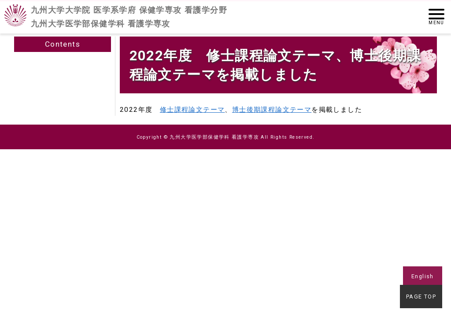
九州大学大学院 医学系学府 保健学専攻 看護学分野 (129, 17)
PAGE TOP (423, 298)
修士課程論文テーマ (192, 110)
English (422, 276)
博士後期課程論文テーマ (271, 110)
